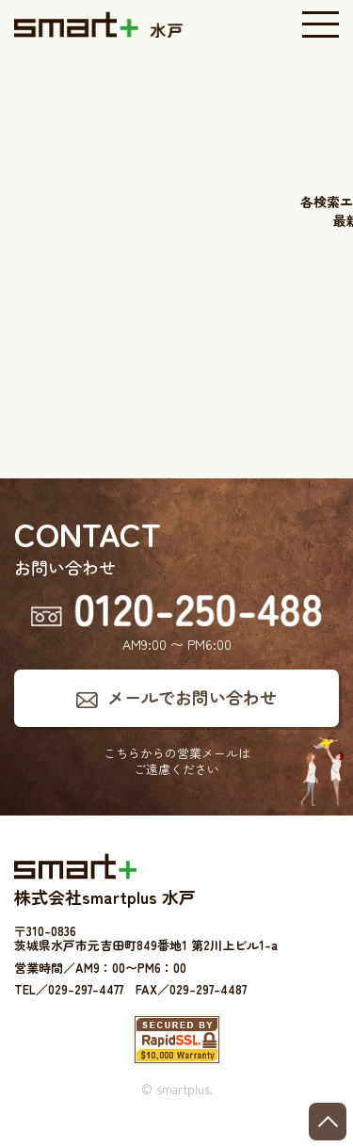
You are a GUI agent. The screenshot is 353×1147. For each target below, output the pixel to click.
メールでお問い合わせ (192, 697)
